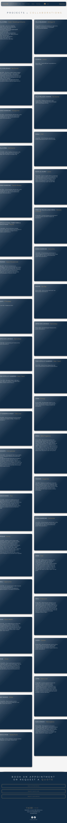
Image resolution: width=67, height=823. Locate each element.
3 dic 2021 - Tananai (39, 483)
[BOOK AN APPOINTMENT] (33, 786)
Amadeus (39, 490)
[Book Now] (62, 4)
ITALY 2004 (36, 807)
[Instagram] (32, 817)
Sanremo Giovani (43, 484)
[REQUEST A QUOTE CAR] (33, 791)
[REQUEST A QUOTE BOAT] (33, 796)
